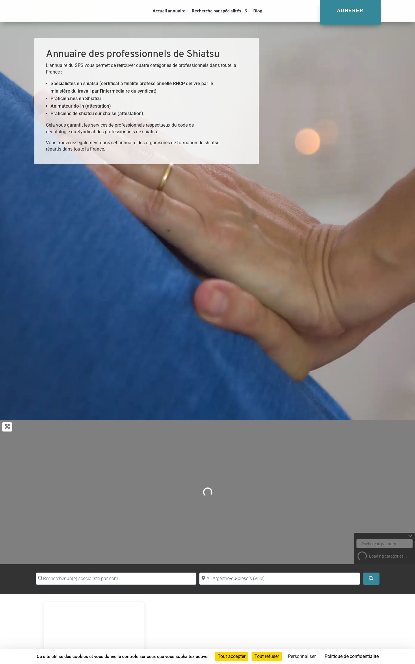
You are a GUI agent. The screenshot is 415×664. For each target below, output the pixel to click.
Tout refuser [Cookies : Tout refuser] (266, 656)
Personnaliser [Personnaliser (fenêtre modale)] (302, 656)
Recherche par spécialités (216, 10)
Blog (257, 10)
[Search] (371, 579)
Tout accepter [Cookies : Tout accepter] (231, 656)
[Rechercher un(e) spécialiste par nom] (116, 579)
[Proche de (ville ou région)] (279, 579)
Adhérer (350, 10)
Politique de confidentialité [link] (352, 656)
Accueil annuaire (168, 10)
